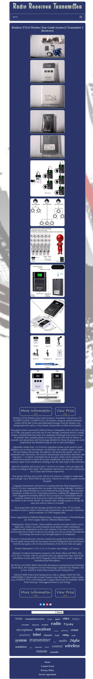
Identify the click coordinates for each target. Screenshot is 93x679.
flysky (68, 624)
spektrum (64, 631)
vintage (56, 631)
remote (41, 651)
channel (48, 635)
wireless (72, 645)
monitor (45, 625)
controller (54, 652)
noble (74, 635)
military (76, 619)
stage (57, 635)
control (57, 646)
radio (56, 623)
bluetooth (38, 647)
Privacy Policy (47, 670)
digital (57, 619)
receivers (24, 635)
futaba (18, 618)
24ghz (75, 640)
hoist (54, 642)
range (49, 619)
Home (47, 662)
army (31, 647)
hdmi (37, 634)
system (21, 640)
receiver (43, 629)
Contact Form (47, 666)
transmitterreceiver (34, 619)
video (66, 618)
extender (25, 625)
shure (47, 647)
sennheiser (21, 646)
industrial (35, 625)
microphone (24, 630)
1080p (65, 635)
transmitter (40, 640)
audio (63, 641)
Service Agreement (47, 674)
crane (74, 630)
